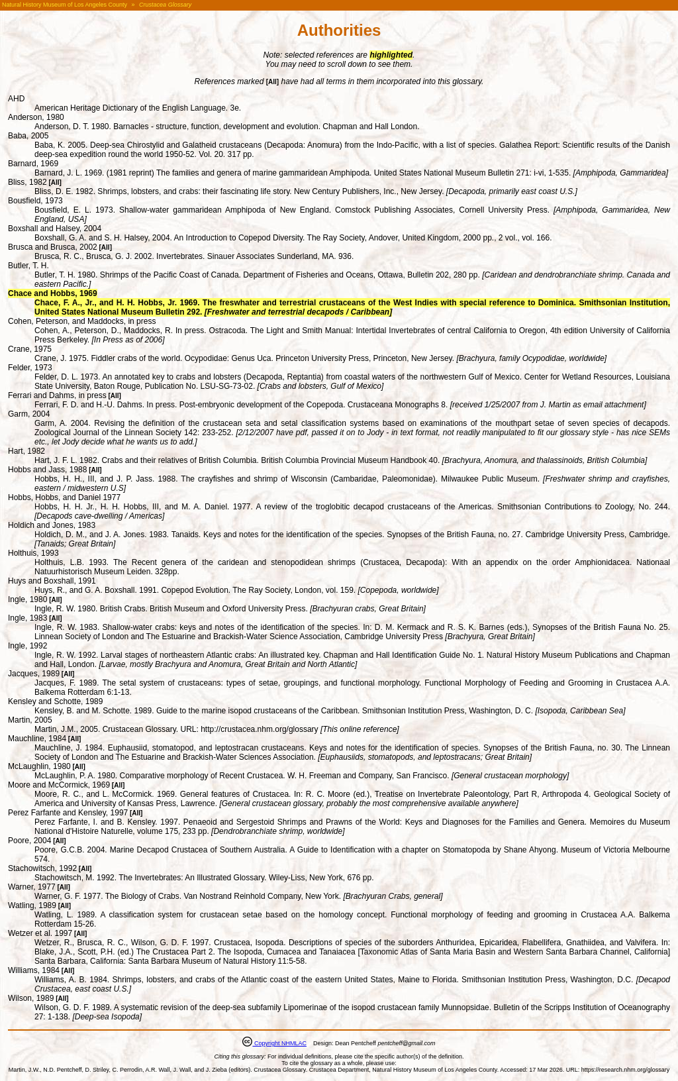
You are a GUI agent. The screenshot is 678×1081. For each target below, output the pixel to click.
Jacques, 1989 (34, 673)
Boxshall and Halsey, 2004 (54, 228)
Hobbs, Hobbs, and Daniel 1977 (64, 497)
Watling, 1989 (32, 905)
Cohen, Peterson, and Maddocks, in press (82, 321)
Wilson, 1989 (31, 998)
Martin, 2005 (30, 720)
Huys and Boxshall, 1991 (52, 581)
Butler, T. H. (28, 265)
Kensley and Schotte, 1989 (55, 701)
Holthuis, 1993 (33, 553)
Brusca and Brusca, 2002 (52, 247)
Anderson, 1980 (36, 117)
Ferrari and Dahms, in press (57, 395)
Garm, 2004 (29, 414)
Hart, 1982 (26, 451)
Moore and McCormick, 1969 (59, 785)
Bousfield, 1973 (35, 200)
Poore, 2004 (29, 840)
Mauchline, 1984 (37, 738)
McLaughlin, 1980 (39, 766)
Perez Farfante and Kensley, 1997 (68, 812)
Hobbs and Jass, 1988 (47, 469)
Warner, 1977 (32, 887)
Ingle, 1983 (27, 618)
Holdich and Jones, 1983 (51, 525)
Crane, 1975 (30, 349)
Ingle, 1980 (27, 599)
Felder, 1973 (30, 367)
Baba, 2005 (28, 135)
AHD (16, 98)
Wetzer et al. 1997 (40, 933)
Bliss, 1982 (27, 182)
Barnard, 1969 (33, 163)
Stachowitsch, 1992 (42, 868)
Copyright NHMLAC (279, 1043)
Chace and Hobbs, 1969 (52, 293)
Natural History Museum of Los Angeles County (64, 4)
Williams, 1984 (34, 970)
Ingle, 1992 (27, 645)
